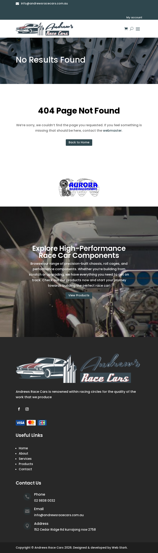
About (23, 453)
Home (23, 448)
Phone (39, 494)
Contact (25, 469)
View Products (78, 295)
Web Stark (119, 548)
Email (39, 508)
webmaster (112, 130)
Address (41, 523)
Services (25, 459)
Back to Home (79, 142)
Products (26, 464)
